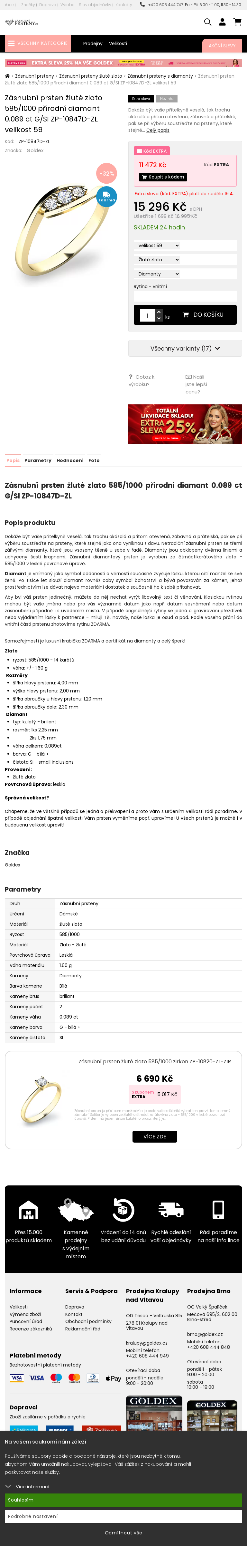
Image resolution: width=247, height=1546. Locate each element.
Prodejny (93, 43)
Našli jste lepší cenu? (196, 384)
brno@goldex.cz (205, 1333)
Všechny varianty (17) (185, 349)
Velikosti (118, 43)
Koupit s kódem (163, 177)
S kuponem (143, 1091)
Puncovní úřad (26, 1321)
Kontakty (123, 4)
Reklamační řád (82, 1328)
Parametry (37, 459)
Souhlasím (21, 1500)
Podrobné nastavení (33, 1516)
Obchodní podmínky (88, 1321)
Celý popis (157, 130)
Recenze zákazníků (31, 1328)
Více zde (154, 1135)
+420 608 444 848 (208, 1346)
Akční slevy (222, 46)
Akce (9, 4)
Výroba (67, 4)
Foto (93, 459)
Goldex (35, 150)
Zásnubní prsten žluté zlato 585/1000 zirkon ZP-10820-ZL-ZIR (154, 1060)
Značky (28, 4)
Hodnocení (69, 459)
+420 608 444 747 (161, 4)
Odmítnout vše (123, 1533)
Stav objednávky (95, 4)
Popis (13, 459)
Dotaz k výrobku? (141, 380)
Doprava (47, 4)
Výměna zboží (25, 1313)
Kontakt (74, 1313)
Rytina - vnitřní (150, 287)
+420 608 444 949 (147, 1355)
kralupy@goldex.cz (147, 1342)
